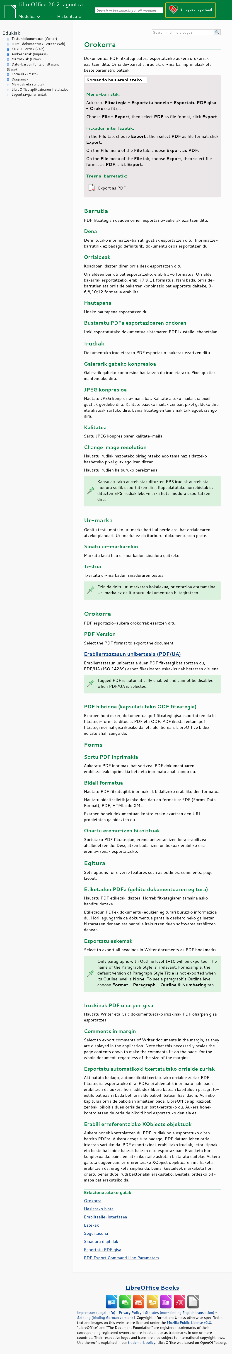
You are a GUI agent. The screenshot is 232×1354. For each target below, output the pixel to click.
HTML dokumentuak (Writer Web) (38, 43)
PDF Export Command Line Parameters (121, 1258)
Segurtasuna (96, 1233)
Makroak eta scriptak (28, 84)
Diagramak (20, 79)
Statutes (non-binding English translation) (179, 1312)
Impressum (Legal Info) (96, 1312)
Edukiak (11, 32)
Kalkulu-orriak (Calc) (28, 48)
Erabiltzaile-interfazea (105, 1217)
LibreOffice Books (152, 1287)
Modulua (27, 16)
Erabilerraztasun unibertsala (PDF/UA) (132, 654)
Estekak (91, 1225)
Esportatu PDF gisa (102, 1249)
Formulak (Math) (25, 74)
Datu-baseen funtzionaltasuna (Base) (33, 67)
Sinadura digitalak (101, 1241)
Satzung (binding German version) (105, 1317)
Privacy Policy (130, 1312)
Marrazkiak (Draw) (26, 59)
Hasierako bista (99, 1209)
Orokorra (93, 1200)
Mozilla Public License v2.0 (189, 1322)
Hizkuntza (67, 16)
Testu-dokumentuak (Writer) (34, 38)
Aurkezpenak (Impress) (30, 54)
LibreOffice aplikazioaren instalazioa (40, 89)
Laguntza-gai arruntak (29, 94)
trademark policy (141, 1342)
